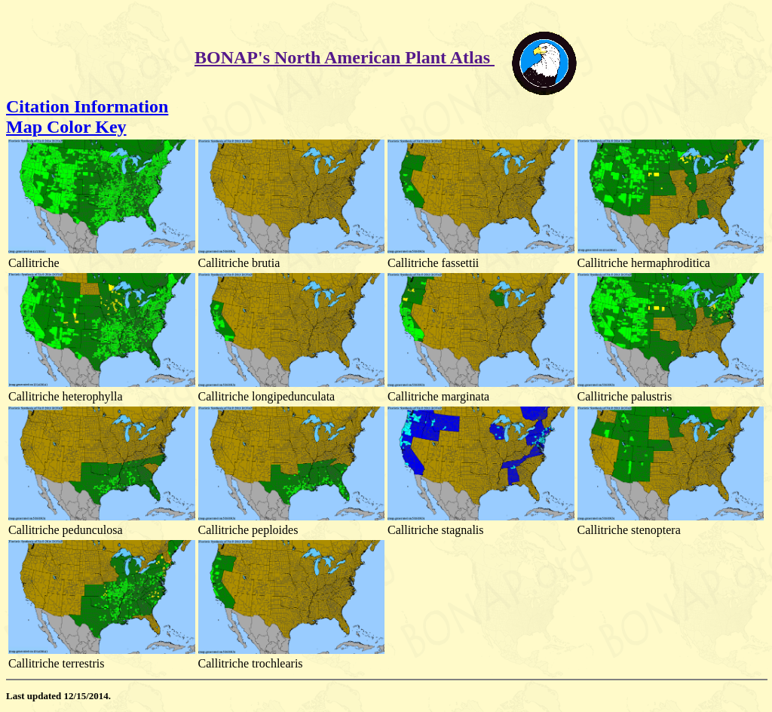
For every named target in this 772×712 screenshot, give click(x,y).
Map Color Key (66, 127)
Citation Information (87, 106)
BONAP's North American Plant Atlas (345, 57)
